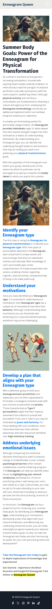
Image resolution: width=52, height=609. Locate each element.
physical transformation (32, 153)
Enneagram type (12, 247)
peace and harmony (28, 422)
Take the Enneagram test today (21, 554)
